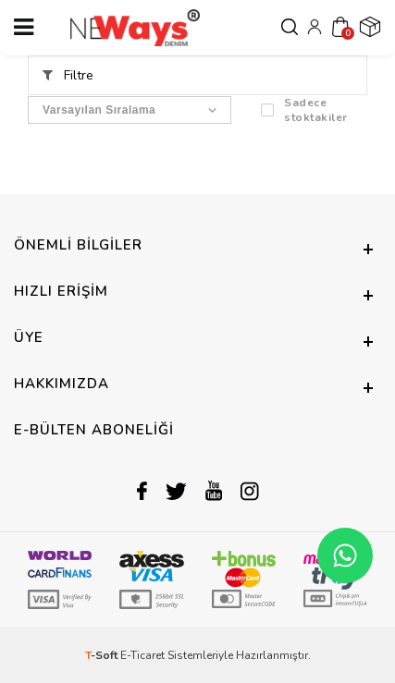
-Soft (102, 655)
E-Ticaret (142, 655)
